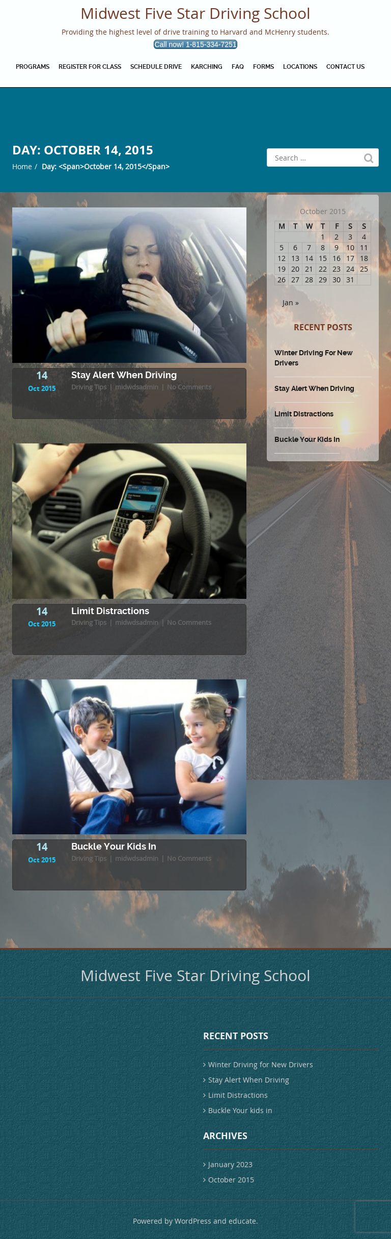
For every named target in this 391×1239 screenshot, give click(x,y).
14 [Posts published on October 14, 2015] (309, 258)
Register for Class (90, 66)
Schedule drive (156, 66)
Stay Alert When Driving (124, 375)
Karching (206, 66)
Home (22, 166)
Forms (263, 66)
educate (242, 1221)
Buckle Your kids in (113, 846)
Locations (300, 66)
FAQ (238, 66)
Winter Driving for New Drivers (313, 358)
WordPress (193, 1221)
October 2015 (231, 1179)
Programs (32, 66)
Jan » (291, 302)
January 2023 (230, 1164)
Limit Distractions (110, 610)
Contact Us (345, 66)
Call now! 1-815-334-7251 (195, 44)
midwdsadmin (136, 386)
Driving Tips (88, 386)
